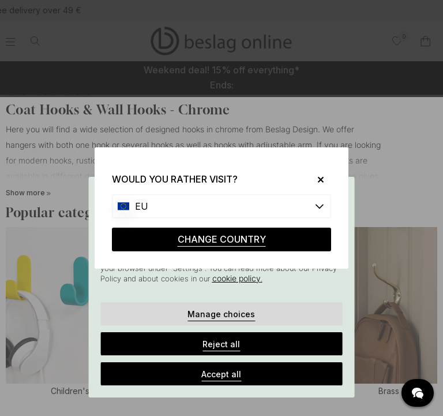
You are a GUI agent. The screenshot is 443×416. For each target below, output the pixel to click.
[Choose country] (221, 206)
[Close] (316, 179)
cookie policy (236, 278)
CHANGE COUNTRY (222, 239)
